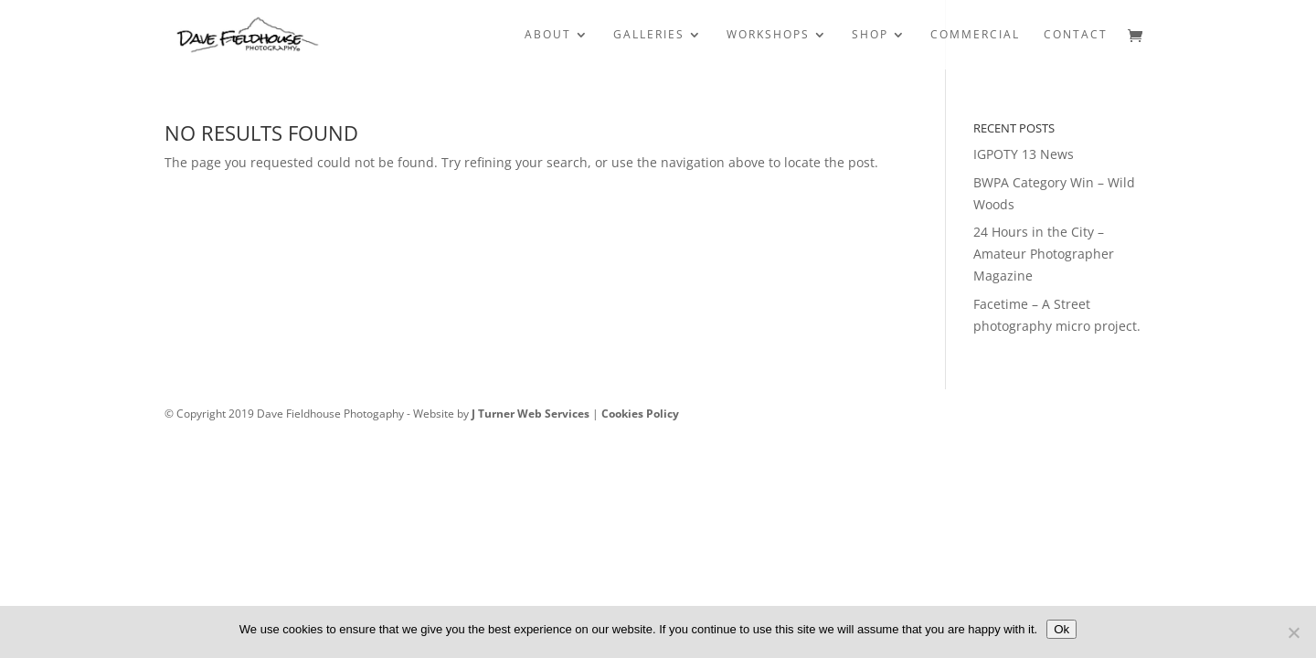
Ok (1061, 629)
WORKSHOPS (768, 35)
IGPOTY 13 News (1023, 154)
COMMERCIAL (975, 35)
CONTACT (1076, 35)
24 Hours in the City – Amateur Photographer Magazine (1043, 253)
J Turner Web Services (530, 413)
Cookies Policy (640, 413)
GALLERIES (649, 35)
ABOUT (548, 35)
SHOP (870, 35)
